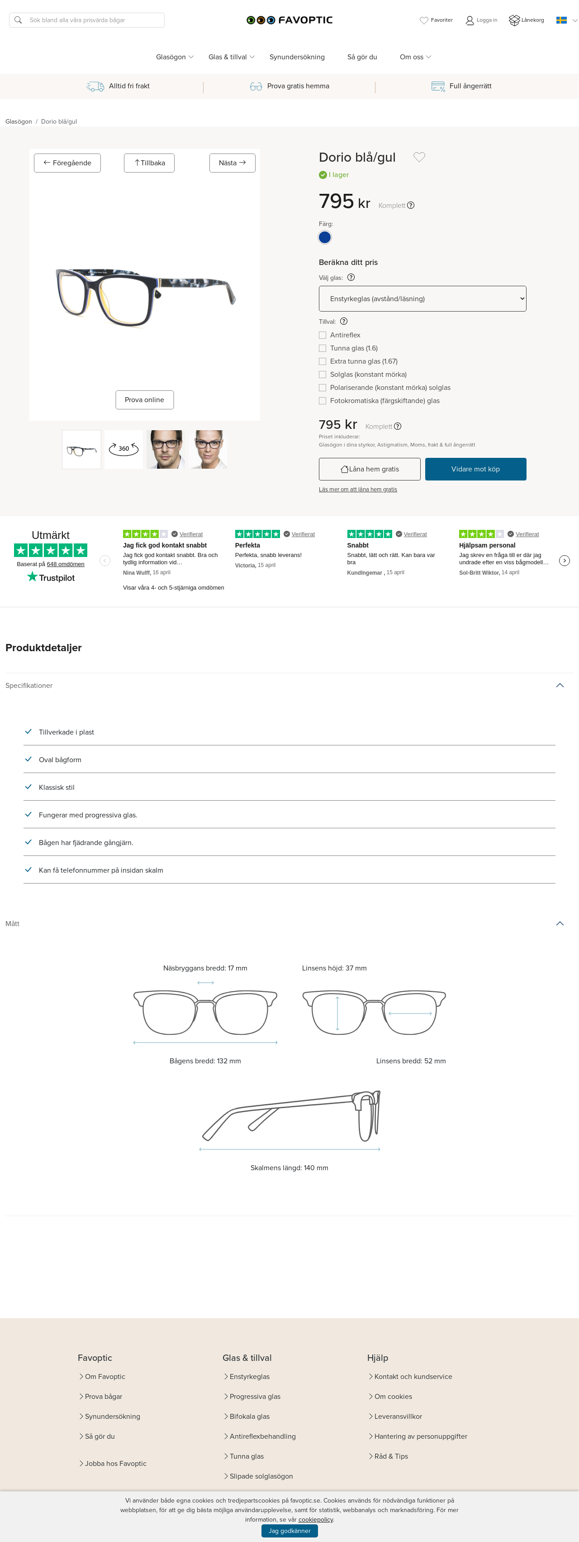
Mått (12, 923)
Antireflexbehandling (263, 1436)
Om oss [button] (411, 57)
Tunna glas (247, 1456)
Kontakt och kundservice (413, 1376)
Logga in (481, 20)
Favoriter (435, 20)
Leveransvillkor (398, 1416)
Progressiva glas (255, 1396)
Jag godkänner (290, 1531)
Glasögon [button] (171, 57)
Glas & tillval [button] (228, 57)
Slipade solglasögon (261, 1476)
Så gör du (362, 57)
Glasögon (18, 121)
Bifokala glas (250, 1416)
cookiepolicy (316, 1519)
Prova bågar (103, 1396)
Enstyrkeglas (250, 1376)
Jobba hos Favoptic (116, 1463)
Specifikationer (28, 685)
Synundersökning (297, 57)
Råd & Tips (391, 1456)
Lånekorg (526, 20)
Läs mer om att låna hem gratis (358, 489)
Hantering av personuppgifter (421, 1436)
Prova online (144, 399)
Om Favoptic (105, 1376)
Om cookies (393, 1396)
